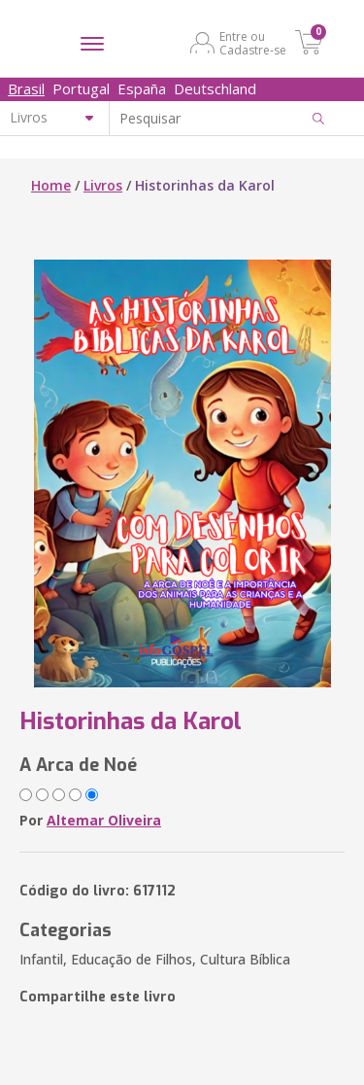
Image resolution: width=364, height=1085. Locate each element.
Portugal (81, 88)
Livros (102, 185)
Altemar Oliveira (104, 820)
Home (51, 185)
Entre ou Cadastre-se (252, 42)
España (141, 88)
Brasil (26, 88)
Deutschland (215, 88)
